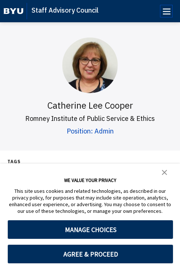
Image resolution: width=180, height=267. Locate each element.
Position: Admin (90, 131)
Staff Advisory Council (65, 10)
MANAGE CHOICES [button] (90, 229)
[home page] (13, 11)
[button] (164, 171)
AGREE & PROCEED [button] (90, 254)
